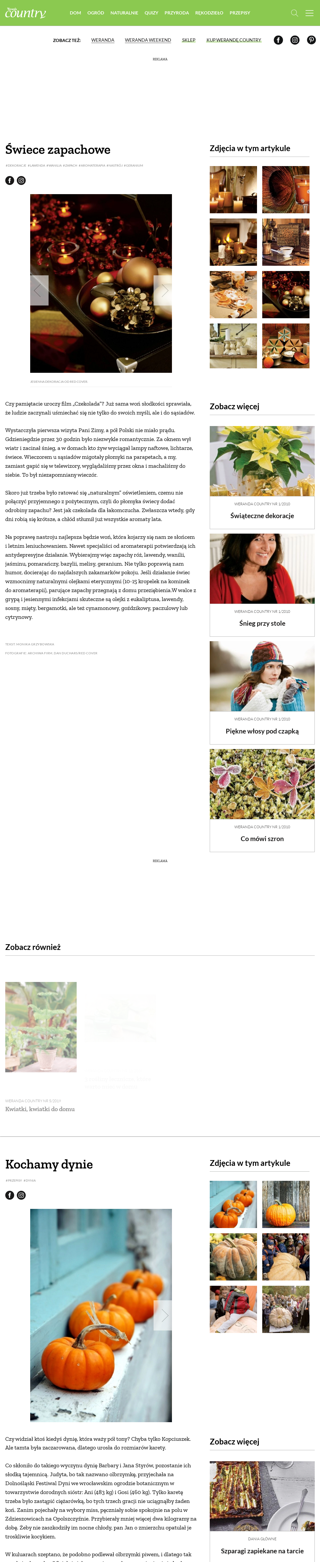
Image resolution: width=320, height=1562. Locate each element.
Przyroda (177, 13)
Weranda (102, 40)
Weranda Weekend (148, 40)
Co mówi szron (262, 834)
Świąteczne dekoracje (262, 511)
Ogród (95, 13)
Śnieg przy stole (262, 618)
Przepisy (240, 13)
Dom (75, 13)
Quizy (151, 13)
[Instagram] (295, 40)
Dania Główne (262, 1509)
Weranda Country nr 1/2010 (262, 499)
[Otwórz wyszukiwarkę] (293, 13)
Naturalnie (124, 13)
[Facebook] (278, 40)
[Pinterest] (311, 40)
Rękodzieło (209, 13)
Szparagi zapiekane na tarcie (262, 1520)
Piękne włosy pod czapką (262, 726)
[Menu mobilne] (309, 13)
